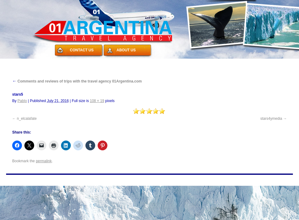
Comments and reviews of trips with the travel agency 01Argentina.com (77, 81)
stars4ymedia (271, 118)
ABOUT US (126, 50)
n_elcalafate (27, 118)
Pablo (22, 101)
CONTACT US (82, 50)
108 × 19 (97, 101)
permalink (44, 161)
